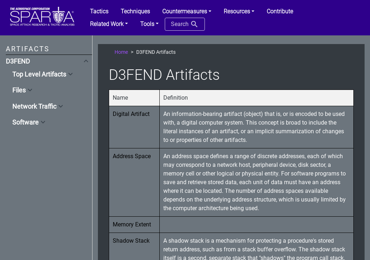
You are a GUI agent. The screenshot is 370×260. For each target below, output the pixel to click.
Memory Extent (132, 224)
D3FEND (18, 61)
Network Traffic (34, 106)
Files (19, 90)
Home (121, 52)
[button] (187, 11)
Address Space (132, 156)
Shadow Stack (131, 240)
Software (25, 122)
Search (185, 24)
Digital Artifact (131, 113)
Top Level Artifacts (39, 74)
